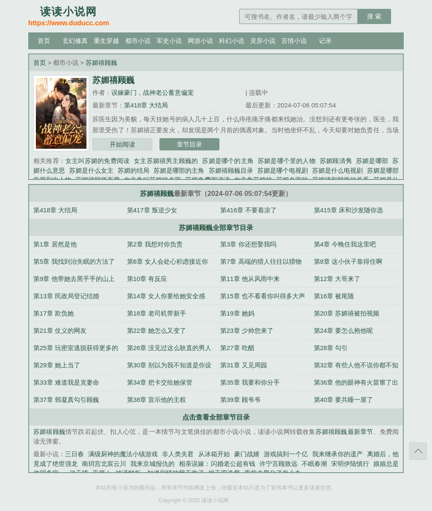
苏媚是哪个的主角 (228, 160)
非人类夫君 (178, 453)
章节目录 (189, 144)
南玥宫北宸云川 (104, 463)
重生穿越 (106, 40)
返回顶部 (418, 451)
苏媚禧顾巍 (101, 62)
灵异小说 (262, 40)
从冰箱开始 (214, 453)
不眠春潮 (314, 463)
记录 (325, 40)
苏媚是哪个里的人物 (287, 160)
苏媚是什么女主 (91, 170)
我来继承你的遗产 (337, 453)
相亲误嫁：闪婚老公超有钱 (217, 463)
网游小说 (200, 40)
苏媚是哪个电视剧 (282, 170)
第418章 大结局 (146, 105)
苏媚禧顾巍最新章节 (344, 431)
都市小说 (138, 40)
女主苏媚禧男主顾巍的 (166, 160)
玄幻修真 (75, 40)
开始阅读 (122, 144)
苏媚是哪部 (372, 160)
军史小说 (169, 40)
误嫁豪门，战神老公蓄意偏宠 (152, 92)
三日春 (74, 453)
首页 (44, 40)
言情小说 (294, 40)
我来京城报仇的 (152, 463)
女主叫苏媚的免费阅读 (97, 160)
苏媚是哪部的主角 (179, 170)
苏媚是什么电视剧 (337, 170)
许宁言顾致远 (278, 463)
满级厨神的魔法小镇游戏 (123, 453)
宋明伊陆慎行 (350, 463)
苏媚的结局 (133, 170)
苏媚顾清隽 (336, 160)
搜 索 (374, 16)
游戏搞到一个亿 (286, 453)
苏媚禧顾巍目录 (231, 170)
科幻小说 (231, 40)
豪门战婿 (246, 453)
